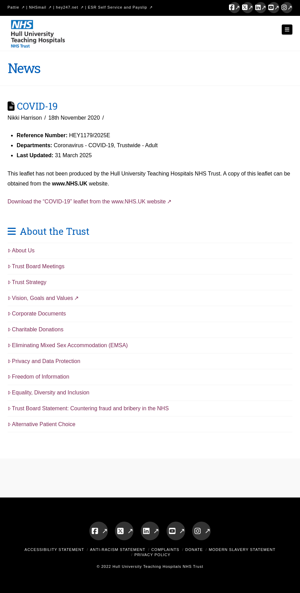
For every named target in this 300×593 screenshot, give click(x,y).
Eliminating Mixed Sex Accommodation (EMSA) (68, 345)
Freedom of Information (38, 377)
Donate (194, 549)
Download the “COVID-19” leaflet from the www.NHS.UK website (87, 201)
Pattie (13, 7)
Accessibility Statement (54, 549)
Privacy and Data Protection (44, 361)
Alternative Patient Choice (42, 424)
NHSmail (37, 7)
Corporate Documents (37, 313)
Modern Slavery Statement (242, 549)
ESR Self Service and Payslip (117, 7)
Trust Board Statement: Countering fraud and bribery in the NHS (88, 408)
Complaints (165, 549)
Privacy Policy (152, 555)
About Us (21, 250)
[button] (287, 29)
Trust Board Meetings (36, 266)
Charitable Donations (35, 329)
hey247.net (67, 7)
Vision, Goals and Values (40, 298)
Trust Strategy (27, 282)
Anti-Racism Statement (118, 549)
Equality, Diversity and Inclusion (49, 392)
